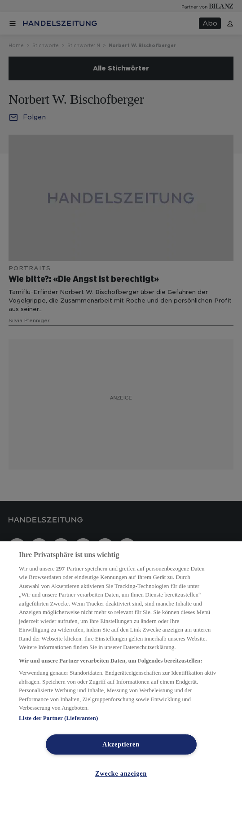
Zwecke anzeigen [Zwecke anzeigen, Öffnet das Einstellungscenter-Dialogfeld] (121, 773)
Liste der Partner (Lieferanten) (58, 718)
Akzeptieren (121, 744)
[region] (121, 681)
